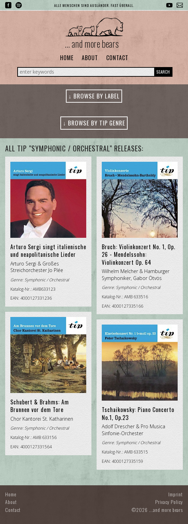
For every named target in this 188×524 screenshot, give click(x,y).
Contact (117, 58)
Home (66, 58)
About (90, 58)
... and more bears (92, 43)
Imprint (175, 494)
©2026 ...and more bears (157, 509)
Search (163, 72)
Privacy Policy (169, 501)
